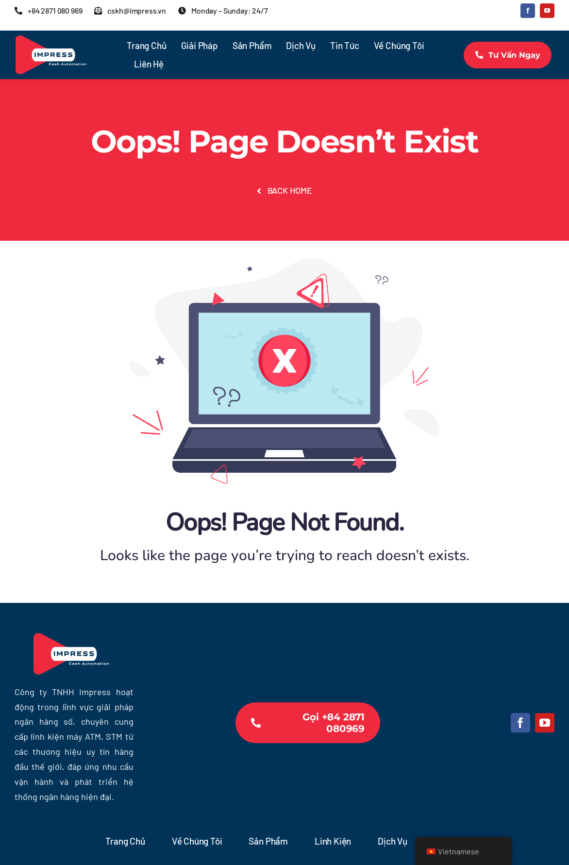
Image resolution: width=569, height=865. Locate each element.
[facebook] (527, 10)
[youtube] (547, 10)
